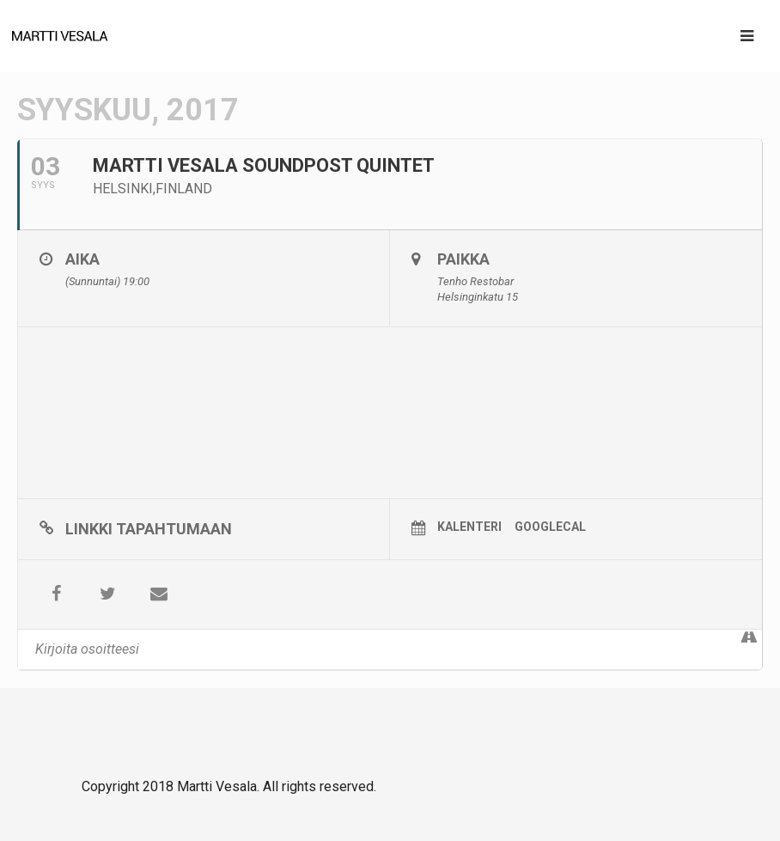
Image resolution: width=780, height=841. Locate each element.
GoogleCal (550, 526)
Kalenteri (469, 526)
